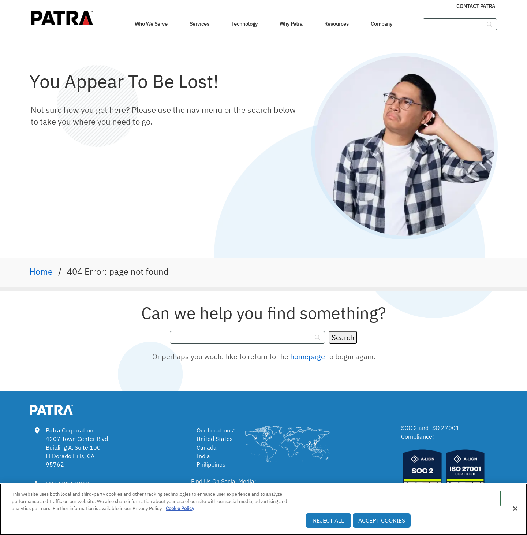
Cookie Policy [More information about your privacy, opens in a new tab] (180, 508)
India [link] (203, 456)
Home (41, 271)
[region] (263, 509)
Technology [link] (244, 24)
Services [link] (199, 24)
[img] (62, 16)
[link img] (62, 408)
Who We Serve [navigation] (151, 24)
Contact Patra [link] (475, 6)
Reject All (328, 520)
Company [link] (381, 24)
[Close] (515, 509)
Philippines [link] (211, 464)
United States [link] (215, 438)
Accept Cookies (381, 520)
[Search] (343, 337)
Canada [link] (207, 447)
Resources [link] (336, 24)
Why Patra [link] (291, 24)
